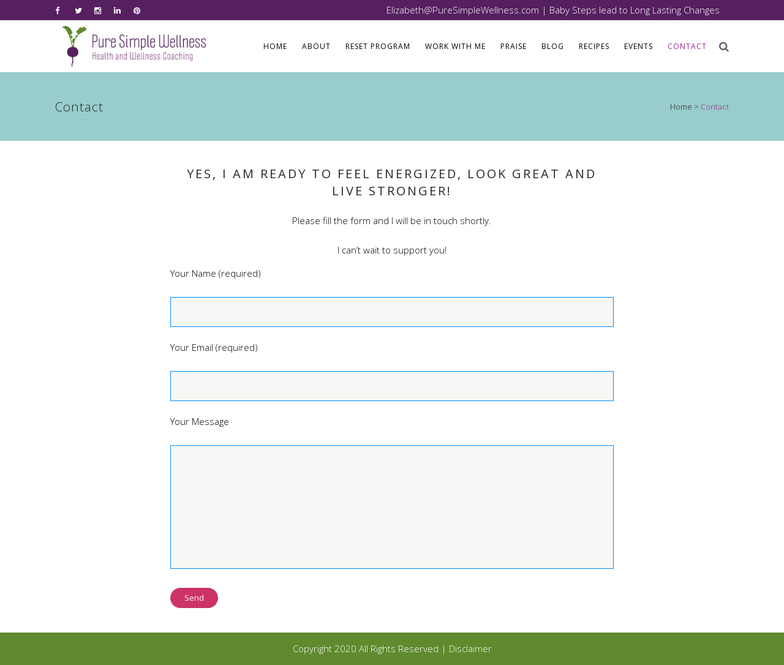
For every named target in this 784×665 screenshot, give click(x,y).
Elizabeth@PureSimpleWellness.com (462, 10)
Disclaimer (470, 648)
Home (681, 106)
